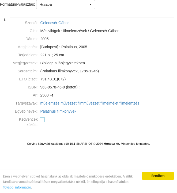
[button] (65, 4)
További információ (17, 187)
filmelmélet (109, 103)
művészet (69, 103)
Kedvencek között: (28, 122)
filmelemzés (129, 103)
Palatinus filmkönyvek (58, 111)
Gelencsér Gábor (54, 23)
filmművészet (89, 103)
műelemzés (49, 103)
